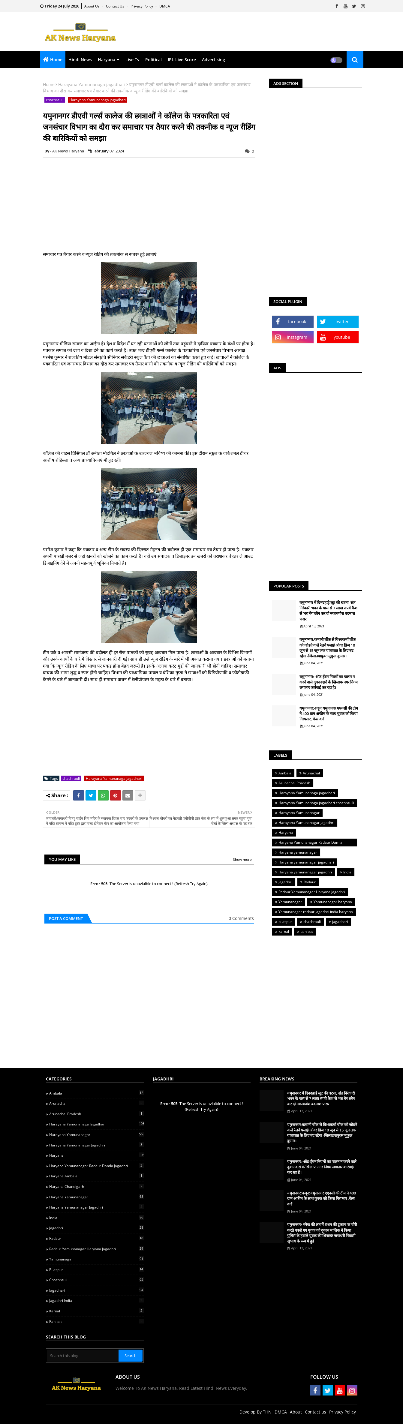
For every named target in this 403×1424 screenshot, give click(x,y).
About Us (92, 6)
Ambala (284, 773)
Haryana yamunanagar (297, 852)
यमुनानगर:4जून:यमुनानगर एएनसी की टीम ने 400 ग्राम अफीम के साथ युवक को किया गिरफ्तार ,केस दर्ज (328, 713)
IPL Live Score (182, 59)
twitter (342, 321)
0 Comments (241, 918)
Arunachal (311, 773)
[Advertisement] (257, 31)
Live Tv (132, 59)
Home (56, 59)
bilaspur (285, 921)
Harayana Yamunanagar (299, 812)
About (296, 1412)
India (347, 872)
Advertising (213, 59)
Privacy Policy (142, 6)
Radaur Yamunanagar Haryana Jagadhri (311, 891)
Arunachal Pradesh (294, 783)
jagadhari (340, 921)
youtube (342, 337)
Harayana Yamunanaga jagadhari (91, 84)
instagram (297, 337)
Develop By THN (255, 1412)
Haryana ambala (96, 1176)
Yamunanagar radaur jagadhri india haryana (315, 911)
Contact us (115, 6)
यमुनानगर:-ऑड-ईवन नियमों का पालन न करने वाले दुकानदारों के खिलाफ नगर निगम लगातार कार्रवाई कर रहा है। (328, 682)
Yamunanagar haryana (333, 901)
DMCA (164, 6)
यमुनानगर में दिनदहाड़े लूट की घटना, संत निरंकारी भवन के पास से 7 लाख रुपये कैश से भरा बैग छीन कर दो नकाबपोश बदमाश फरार (328, 611)
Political (153, 59)
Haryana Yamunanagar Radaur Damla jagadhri (308, 843)
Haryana (106, 59)
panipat (306, 931)
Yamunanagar (290, 901)
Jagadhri (285, 882)
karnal (283, 931)
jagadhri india (96, 1300)
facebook (297, 321)
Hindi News (80, 59)
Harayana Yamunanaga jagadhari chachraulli (316, 802)
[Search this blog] (83, 1356)
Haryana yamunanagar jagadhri (305, 872)
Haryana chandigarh (96, 1186)
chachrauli (54, 99)
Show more (242, 859)
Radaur (310, 882)
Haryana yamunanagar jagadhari (306, 862)
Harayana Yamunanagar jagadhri (306, 822)
